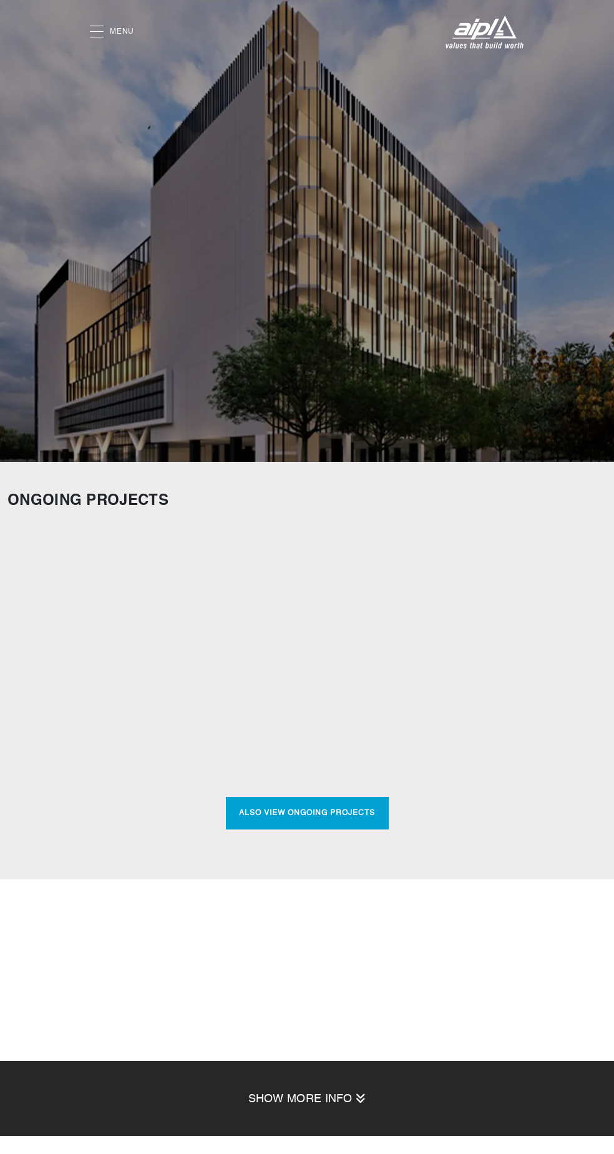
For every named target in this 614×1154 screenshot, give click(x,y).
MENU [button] (112, 32)
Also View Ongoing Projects (307, 813)
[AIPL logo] (484, 32)
